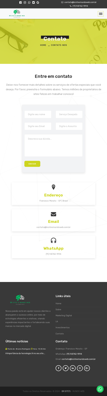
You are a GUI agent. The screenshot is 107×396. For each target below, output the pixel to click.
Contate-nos (59, 45)
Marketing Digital (65, 315)
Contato (61, 333)
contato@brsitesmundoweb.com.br (79, 2)
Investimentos (64, 327)
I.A (58, 321)
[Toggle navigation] (101, 13)
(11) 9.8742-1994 (78, 6)
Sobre (60, 309)
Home (43, 45)
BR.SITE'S (66, 391)
